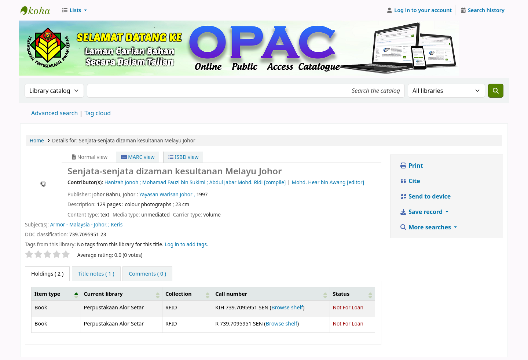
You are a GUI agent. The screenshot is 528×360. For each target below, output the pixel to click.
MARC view (138, 156)
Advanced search (54, 113)
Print (411, 165)
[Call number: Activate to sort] (271, 293)
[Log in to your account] (419, 10)
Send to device (425, 196)
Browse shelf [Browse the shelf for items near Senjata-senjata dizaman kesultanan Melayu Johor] (287, 307)
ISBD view (183, 156)
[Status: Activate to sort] (352, 293)
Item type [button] (47, 293)
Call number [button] (231, 293)
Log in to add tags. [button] (186, 244)
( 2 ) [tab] (47, 273)
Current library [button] (103, 293)
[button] (74, 10)
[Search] (495, 91)
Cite (410, 181)
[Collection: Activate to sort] (187, 293)
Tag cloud (97, 113)
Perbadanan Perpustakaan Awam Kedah (39, 10)
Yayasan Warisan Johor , (167, 194)
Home (37, 140)
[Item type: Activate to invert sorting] (56, 293)
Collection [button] (178, 293)
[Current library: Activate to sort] (121, 293)
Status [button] (341, 293)
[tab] (96, 273)
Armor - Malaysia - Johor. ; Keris (86, 224)
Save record (422, 212)
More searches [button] (426, 227)
